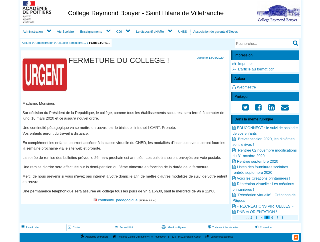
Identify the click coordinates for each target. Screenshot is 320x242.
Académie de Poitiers (96, 236)
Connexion (263, 227)
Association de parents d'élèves (215, 31)
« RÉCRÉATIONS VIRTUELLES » (265, 206)
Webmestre (246, 87)
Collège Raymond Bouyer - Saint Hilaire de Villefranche (146, 12)
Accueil (26, 42)
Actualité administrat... (71, 42)
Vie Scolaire (65, 31)
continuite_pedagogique (118, 200)
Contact (74, 227)
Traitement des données (223, 227)
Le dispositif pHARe (150, 31)
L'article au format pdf (256, 69)
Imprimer (245, 64)
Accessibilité (123, 227)
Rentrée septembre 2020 (257, 161)
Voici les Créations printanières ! (263, 178)
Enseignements (91, 31)
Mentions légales (173, 227)
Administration (33, 31)
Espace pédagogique (222, 236)
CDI (119, 31)
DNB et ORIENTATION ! (257, 212)
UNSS (182, 31)
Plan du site (29, 227)
